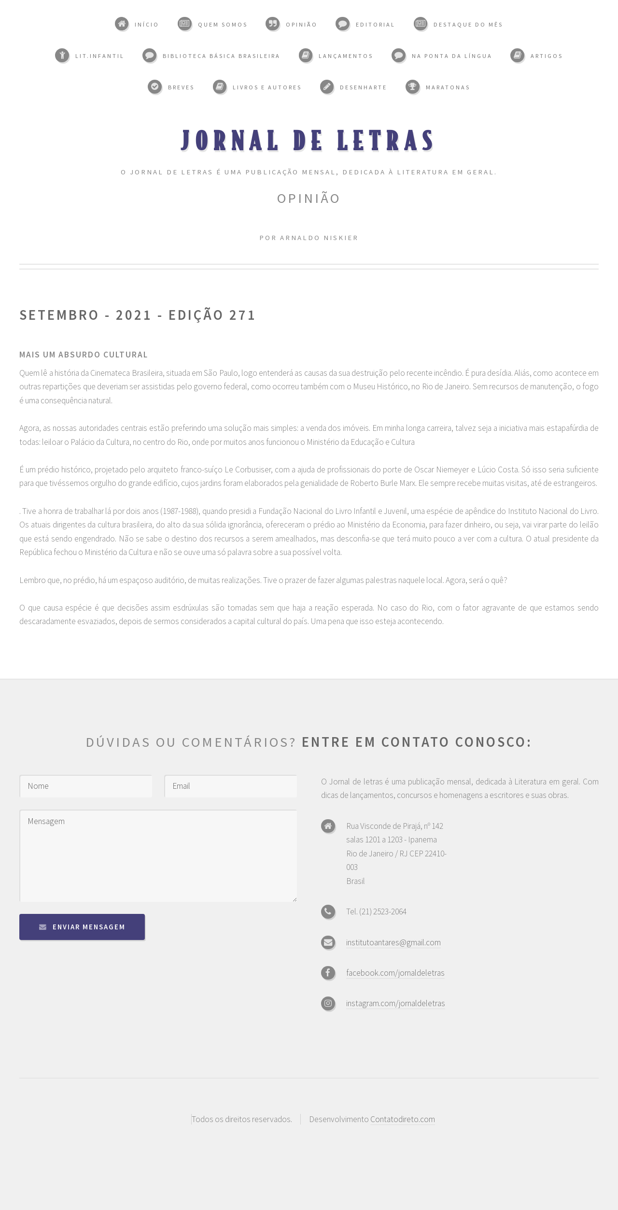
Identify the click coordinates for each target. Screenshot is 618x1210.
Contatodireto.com (402, 1119)
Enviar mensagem (89, 927)
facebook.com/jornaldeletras (395, 973)
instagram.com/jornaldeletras (395, 1003)
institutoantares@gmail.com (393, 942)
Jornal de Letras (309, 140)
